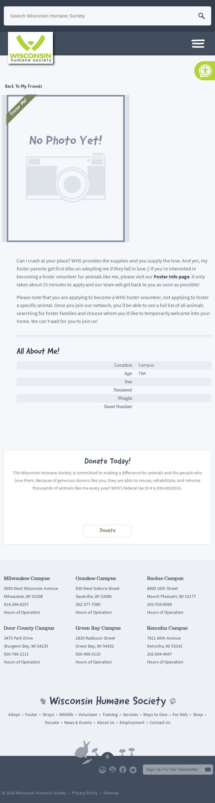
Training (110, 715)
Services (130, 715)
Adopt (14, 715)
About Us (106, 723)
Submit (208, 769)
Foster (31, 715)
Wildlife (66, 715)
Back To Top (107, 755)
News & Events (78, 723)
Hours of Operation (22, 612)
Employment (132, 723)
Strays (48, 715)
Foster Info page (171, 276)
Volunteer (87, 715)
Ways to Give (155, 715)
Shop (198, 715)
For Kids (180, 715)
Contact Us (160, 723)
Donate (107, 531)
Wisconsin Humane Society (30, 48)
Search (201, 15)
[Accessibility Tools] (204, 70)
